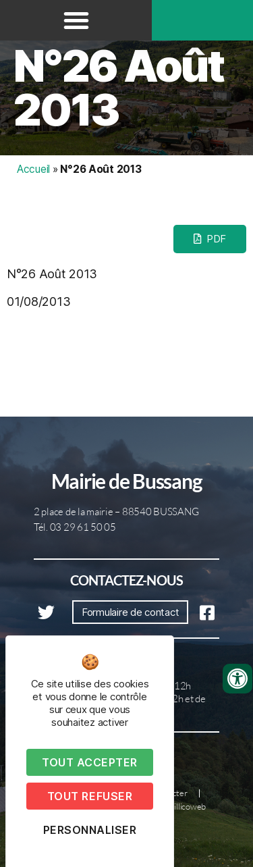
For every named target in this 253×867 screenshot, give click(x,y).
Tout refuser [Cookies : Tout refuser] (89, 796)
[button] (76, 20)
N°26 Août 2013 (118, 87)
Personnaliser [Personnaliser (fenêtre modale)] (90, 830)
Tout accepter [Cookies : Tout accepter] (90, 762)
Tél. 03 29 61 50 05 (75, 527)
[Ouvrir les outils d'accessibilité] (237, 678)
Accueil (33, 169)
